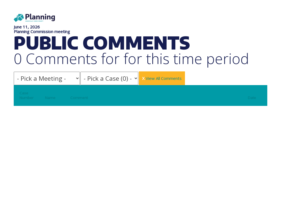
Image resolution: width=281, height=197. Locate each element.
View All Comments (162, 78)
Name (50, 97)
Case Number (26, 95)
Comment (79, 97)
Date (252, 97)
